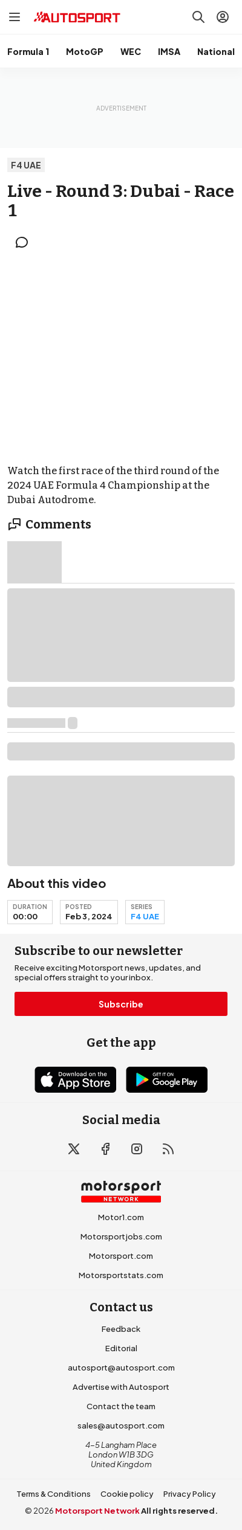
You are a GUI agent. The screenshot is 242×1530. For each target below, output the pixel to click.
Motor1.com (121, 1217)
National (216, 51)
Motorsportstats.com (121, 1275)
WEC (130, 51)
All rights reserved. (179, 1511)
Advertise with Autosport (121, 1387)
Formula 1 (28, 51)
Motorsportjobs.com (121, 1236)
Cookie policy (127, 1494)
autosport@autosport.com (121, 1367)
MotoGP (84, 51)
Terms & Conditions (53, 1494)
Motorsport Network (97, 1511)
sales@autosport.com (121, 1425)
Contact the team (121, 1406)
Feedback (121, 1329)
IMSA (169, 51)
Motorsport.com (121, 1256)
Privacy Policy (189, 1494)
